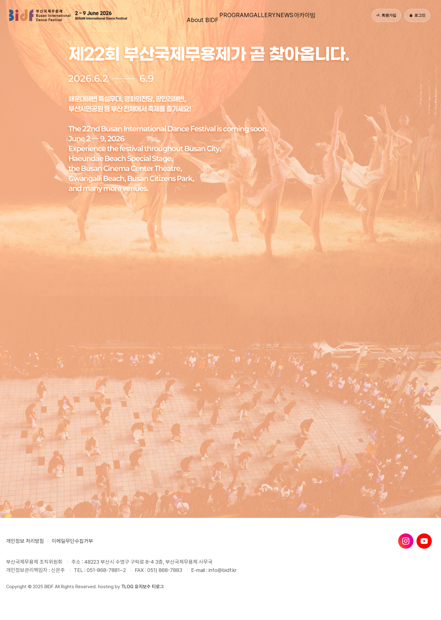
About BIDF (177, 15)
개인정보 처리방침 (25, 541)
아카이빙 (327, 15)
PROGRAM (219, 15)
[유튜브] (424, 541)
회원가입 (386, 15)
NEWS (294, 15)
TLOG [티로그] (127, 586)
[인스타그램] (405, 541)
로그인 (417, 15)
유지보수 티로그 (149, 586)
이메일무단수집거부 (72, 541)
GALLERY (259, 15)
